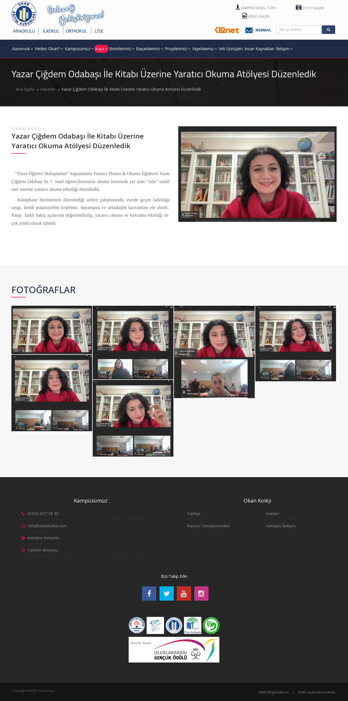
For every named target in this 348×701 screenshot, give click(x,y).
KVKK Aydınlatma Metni (316, 692)
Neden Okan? (49, 48)
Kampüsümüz (79, 48)
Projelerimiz (177, 48)
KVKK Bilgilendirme (274, 692)
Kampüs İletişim (281, 525)
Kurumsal (22, 48)
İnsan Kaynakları (259, 48)
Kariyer (272, 513)
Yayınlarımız (204, 48)
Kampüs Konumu (43, 537)
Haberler (48, 89)
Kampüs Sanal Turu (256, 7)
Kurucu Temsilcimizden (208, 525)
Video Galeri (256, 16)
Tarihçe (194, 513)
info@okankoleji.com (47, 525)
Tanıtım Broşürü (42, 550)
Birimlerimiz (121, 48)
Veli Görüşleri (231, 48)
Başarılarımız (149, 48)
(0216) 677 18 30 (42, 513)
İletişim (284, 48)
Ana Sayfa (25, 89)
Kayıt (101, 48)
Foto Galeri (310, 8)
